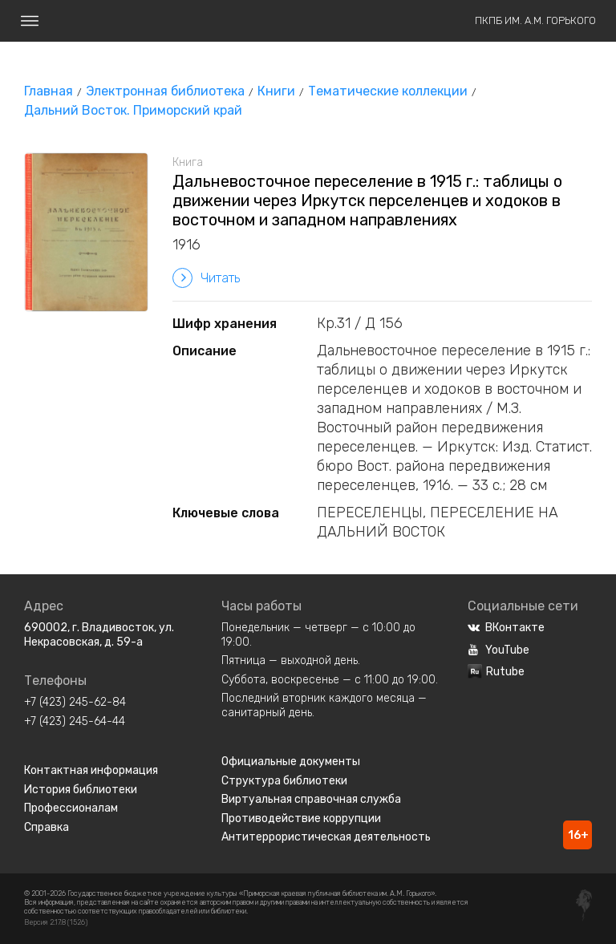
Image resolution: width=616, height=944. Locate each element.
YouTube (498, 650)
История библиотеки (80, 789)
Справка (46, 827)
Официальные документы (290, 761)
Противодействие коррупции (301, 818)
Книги (276, 91)
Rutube (496, 672)
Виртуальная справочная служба (311, 799)
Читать (206, 278)
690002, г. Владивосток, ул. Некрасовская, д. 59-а (99, 635)
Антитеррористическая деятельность (326, 837)
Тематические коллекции (388, 91)
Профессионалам (71, 808)
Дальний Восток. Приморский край (133, 110)
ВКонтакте (506, 627)
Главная (48, 91)
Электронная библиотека (165, 91)
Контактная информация (91, 770)
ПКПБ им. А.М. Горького (535, 20)
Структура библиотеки (284, 781)
